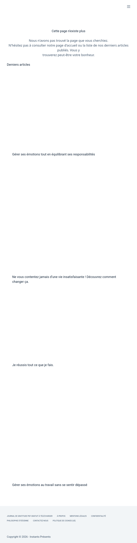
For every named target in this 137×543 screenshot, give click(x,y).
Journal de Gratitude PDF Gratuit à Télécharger (29, 516)
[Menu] (128, 6)
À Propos (61, 516)
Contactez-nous (40, 521)
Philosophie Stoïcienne (17, 521)
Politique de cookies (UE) (64, 521)
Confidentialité (98, 516)
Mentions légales (78, 516)
